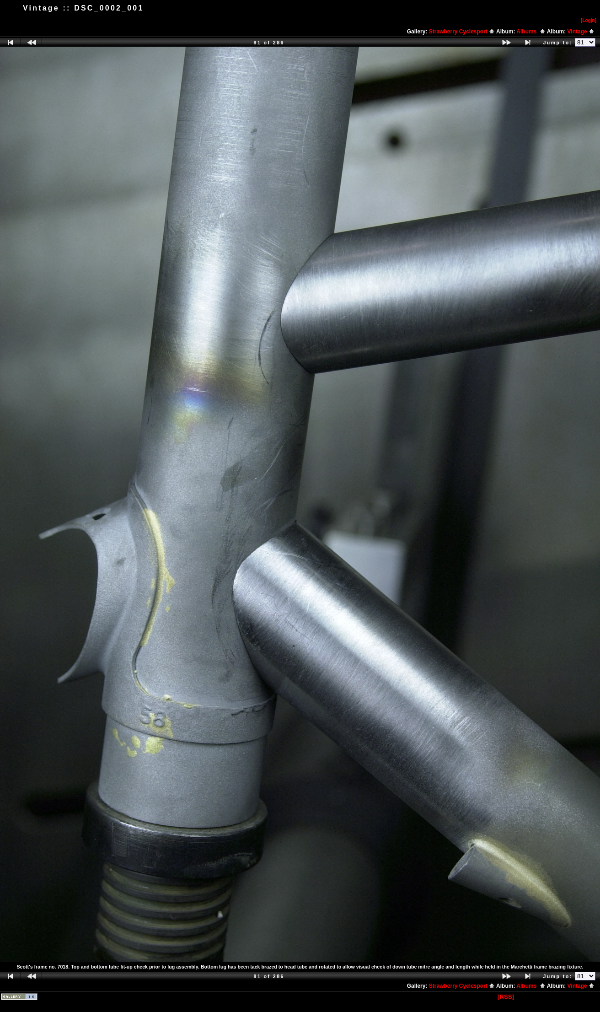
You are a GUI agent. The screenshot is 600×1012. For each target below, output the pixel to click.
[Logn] (588, 20)
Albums (531, 31)
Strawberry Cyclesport (462, 31)
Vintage (581, 31)
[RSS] (506, 996)
